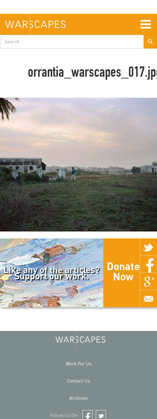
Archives (78, 398)
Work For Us (79, 363)
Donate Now (123, 271)
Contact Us (78, 381)
